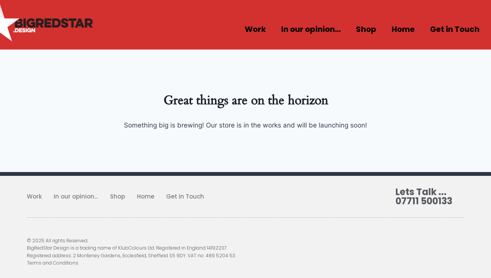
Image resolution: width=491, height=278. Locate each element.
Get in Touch (454, 29)
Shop (366, 29)
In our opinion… (311, 29)
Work (255, 29)
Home (403, 29)
